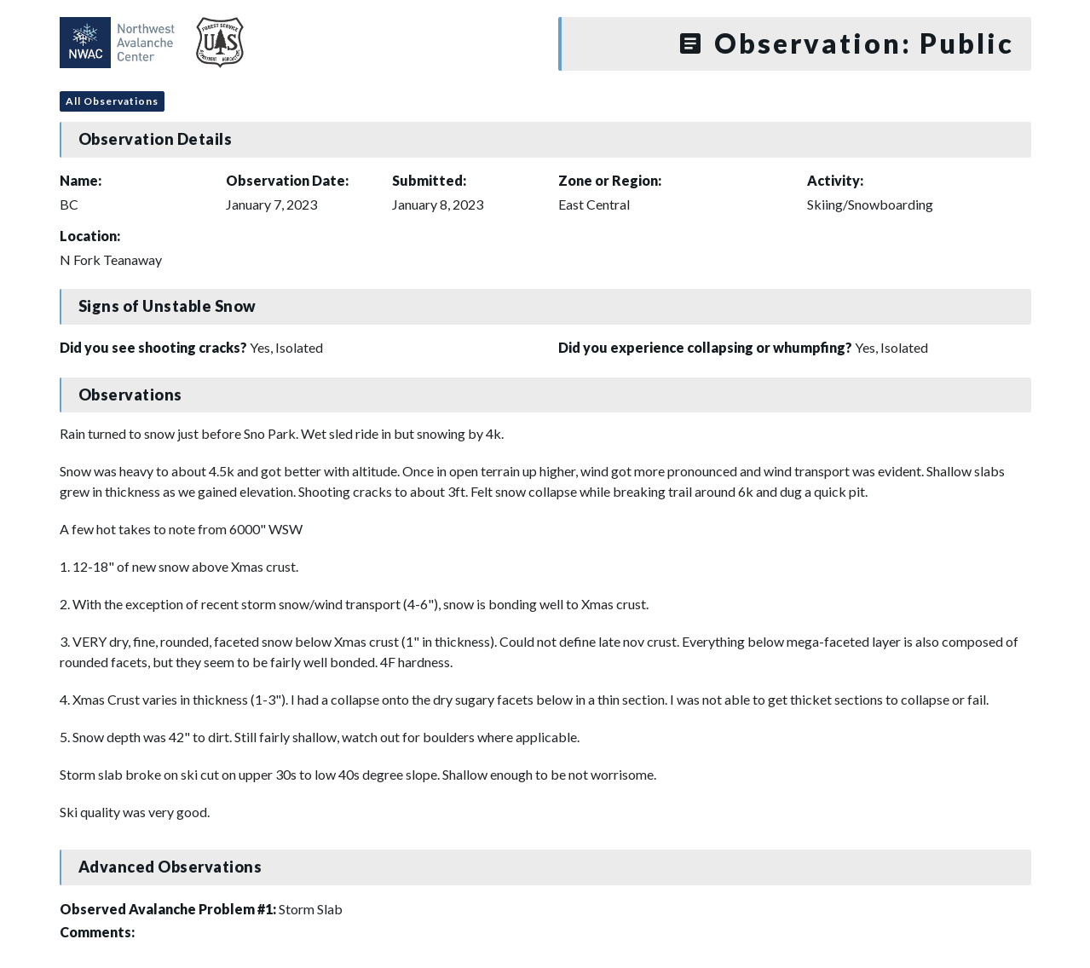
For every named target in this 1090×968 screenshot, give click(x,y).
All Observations (112, 101)
